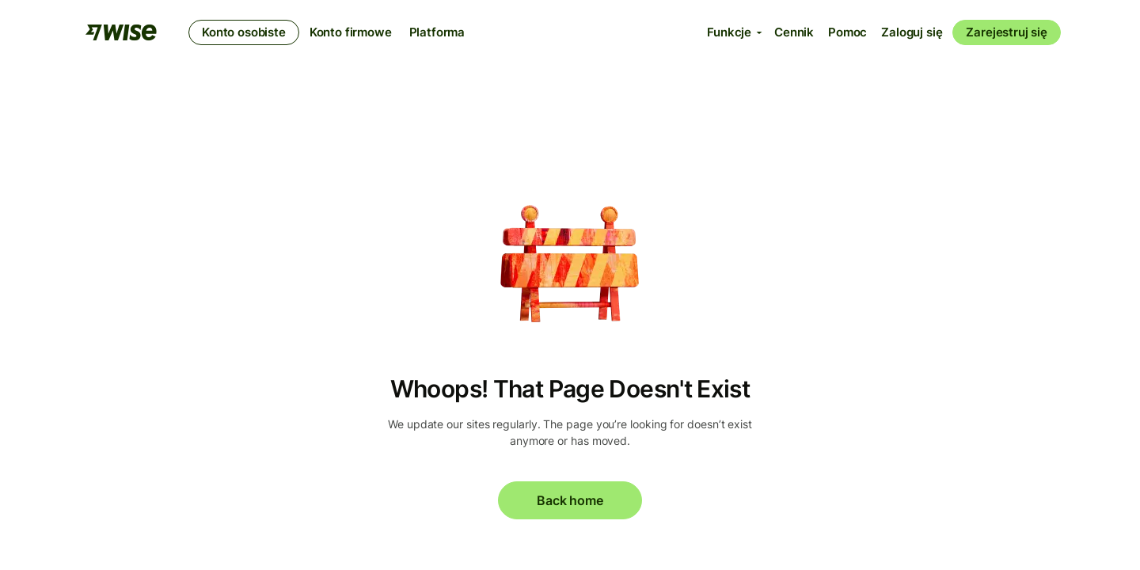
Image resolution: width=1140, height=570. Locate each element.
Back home (569, 500)
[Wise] (121, 32)
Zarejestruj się (1006, 32)
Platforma (437, 32)
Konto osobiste (244, 32)
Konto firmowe (351, 32)
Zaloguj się (911, 32)
